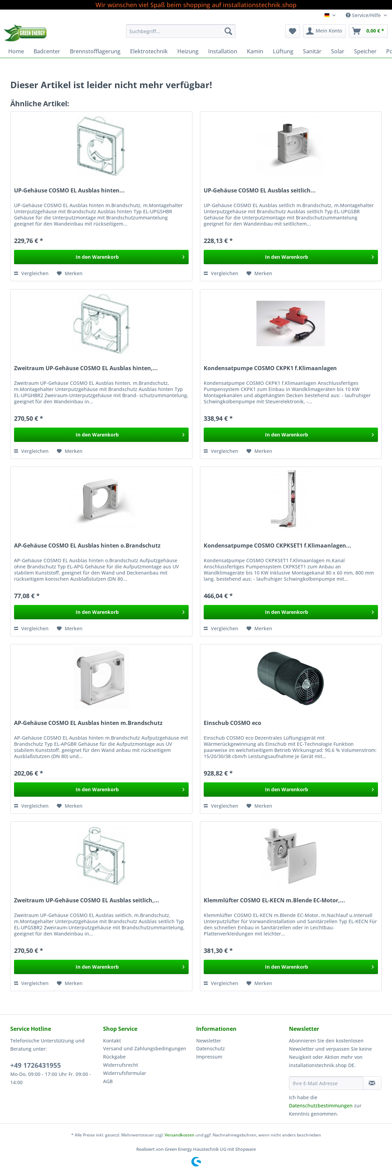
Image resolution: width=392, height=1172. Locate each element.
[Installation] (222, 51)
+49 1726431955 (35, 1065)
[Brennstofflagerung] (95, 51)
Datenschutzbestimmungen (321, 1105)
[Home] (16, 51)
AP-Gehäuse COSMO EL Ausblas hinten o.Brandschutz (87, 545)
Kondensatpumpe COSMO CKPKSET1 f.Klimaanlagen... (277, 545)
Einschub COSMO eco (232, 723)
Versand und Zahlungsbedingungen (144, 1048)
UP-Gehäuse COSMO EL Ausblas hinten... (69, 190)
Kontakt (112, 1040)
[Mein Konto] (324, 31)
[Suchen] (228, 31)
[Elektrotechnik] (149, 51)
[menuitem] (181, 34)
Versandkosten (179, 1135)
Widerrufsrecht (120, 1065)
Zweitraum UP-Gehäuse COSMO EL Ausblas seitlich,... (86, 900)
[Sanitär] (312, 51)
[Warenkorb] (368, 31)
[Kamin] (255, 51)
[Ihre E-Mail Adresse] (326, 1083)
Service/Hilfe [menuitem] (364, 15)
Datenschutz (210, 1048)
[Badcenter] (47, 51)
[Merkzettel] (292, 31)
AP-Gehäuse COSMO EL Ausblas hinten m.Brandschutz (88, 723)
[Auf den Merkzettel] (70, 273)
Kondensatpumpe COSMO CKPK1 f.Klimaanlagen (270, 368)
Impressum (209, 1056)
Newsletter (208, 1040)
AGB (108, 1081)
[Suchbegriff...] (181, 31)
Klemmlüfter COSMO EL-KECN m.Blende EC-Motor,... (274, 900)
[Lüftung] (283, 51)
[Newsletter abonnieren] (372, 1083)
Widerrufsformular (124, 1073)
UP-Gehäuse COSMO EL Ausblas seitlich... (260, 190)
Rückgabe (114, 1056)
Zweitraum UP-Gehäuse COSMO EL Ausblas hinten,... (86, 368)
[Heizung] (188, 51)
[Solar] (337, 51)
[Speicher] (365, 51)
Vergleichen (31, 273)
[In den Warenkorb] (101, 257)
